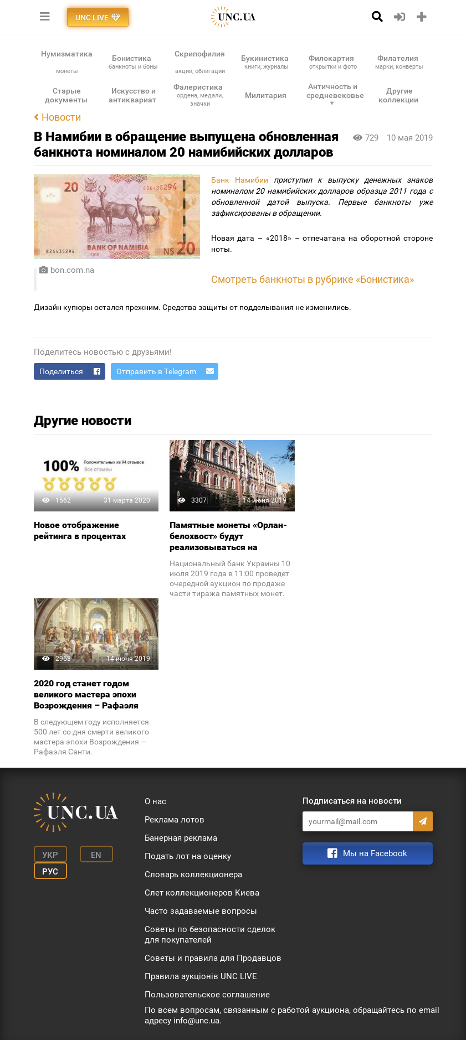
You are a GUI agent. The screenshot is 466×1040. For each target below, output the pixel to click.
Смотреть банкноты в (262, 279)
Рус (50, 872)
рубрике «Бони (348, 279)
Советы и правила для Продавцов (213, 958)
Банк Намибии (239, 179)
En (96, 855)
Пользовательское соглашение (207, 995)
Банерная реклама (181, 838)
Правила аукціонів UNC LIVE (201, 976)
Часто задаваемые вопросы (201, 911)
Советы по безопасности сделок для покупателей (210, 934)
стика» (398, 279)
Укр (50, 855)
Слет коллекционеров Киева (202, 893)
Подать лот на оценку (188, 856)
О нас (155, 801)
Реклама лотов (174, 820)
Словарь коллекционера (193, 874)
